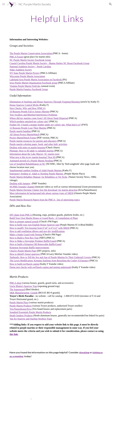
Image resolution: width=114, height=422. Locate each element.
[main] (57, 18)
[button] (3, 4)
